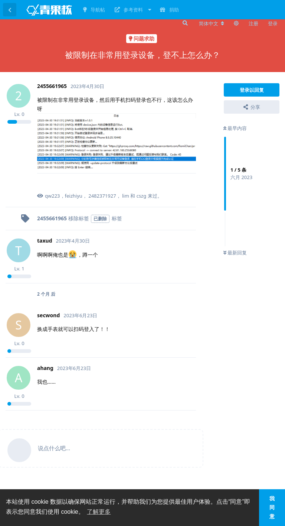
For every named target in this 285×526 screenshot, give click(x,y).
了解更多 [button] (99, 512)
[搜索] (184, 23)
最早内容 (235, 128)
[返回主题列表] (9, 9)
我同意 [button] (272, 507)
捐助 (169, 9)
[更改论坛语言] (211, 23)
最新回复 (235, 252)
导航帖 (94, 9)
